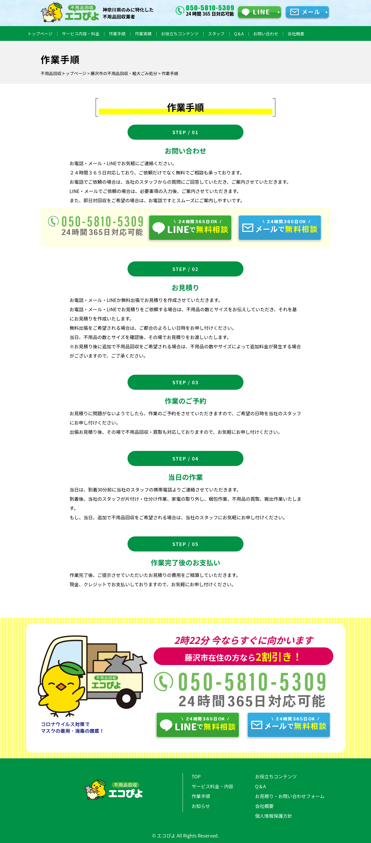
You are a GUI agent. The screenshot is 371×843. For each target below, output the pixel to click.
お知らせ (201, 805)
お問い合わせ (265, 33)
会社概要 (296, 33)
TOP (196, 776)
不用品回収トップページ (63, 73)
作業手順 (117, 33)
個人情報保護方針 (273, 815)
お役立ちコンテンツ (180, 33)
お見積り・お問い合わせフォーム (290, 796)
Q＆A (239, 33)
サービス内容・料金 (80, 33)
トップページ (40, 33)
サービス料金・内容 (212, 786)
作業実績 (143, 33)
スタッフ (216, 33)
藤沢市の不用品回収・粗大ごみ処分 (123, 73)
